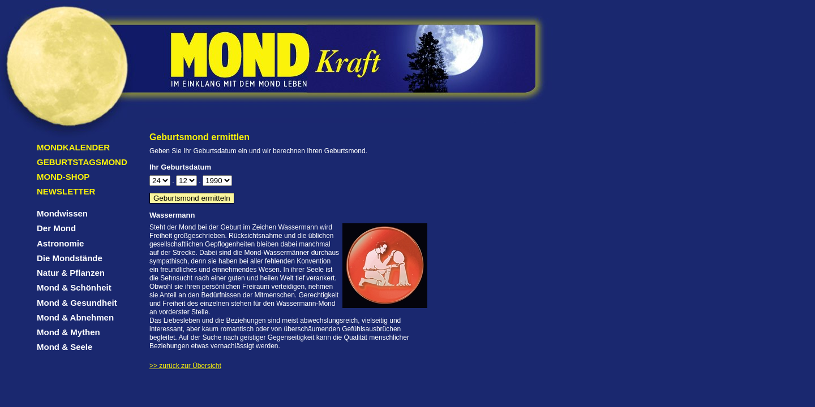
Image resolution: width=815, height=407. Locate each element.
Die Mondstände (69, 258)
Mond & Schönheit (74, 287)
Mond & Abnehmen (75, 317)
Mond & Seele (64, 347)
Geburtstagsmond (82, 162)
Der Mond (56, 228)
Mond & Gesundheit (77, 303)
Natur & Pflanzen (71, 273)
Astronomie (60, 243)
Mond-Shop (63, 176)
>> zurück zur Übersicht (185, 366)
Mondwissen (62, 213)
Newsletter (66, 191)
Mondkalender (73, 147)
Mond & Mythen (68, 332)
